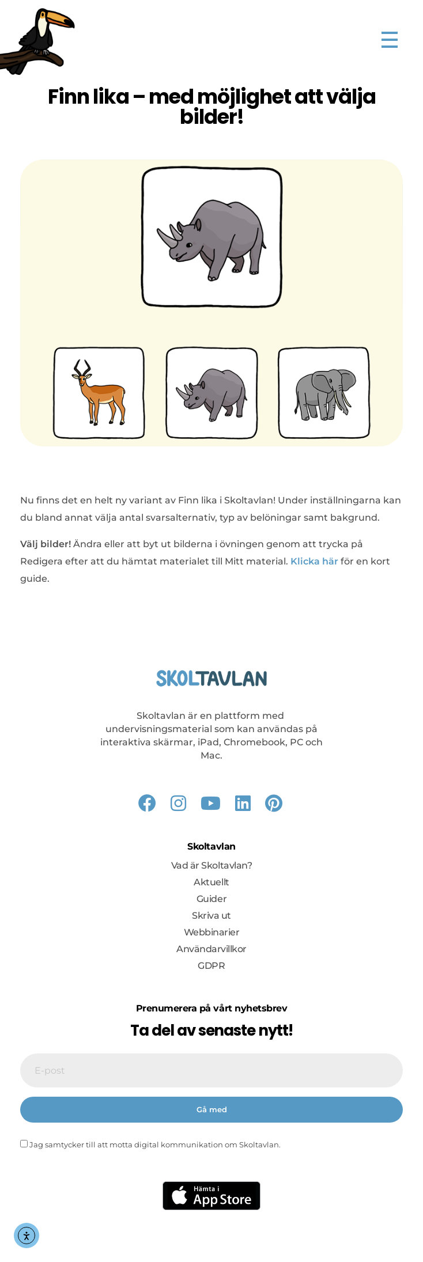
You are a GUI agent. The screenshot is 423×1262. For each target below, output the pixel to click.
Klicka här (314, 561)
